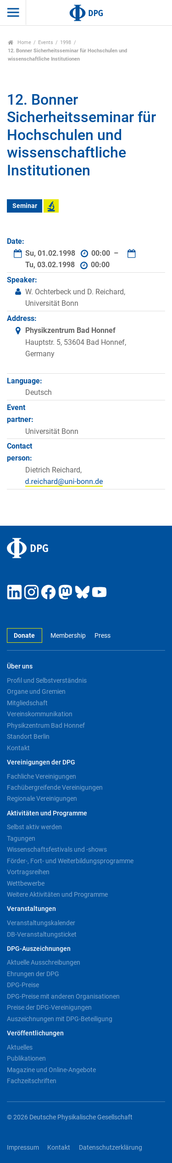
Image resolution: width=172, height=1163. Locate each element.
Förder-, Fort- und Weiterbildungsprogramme (70, 861)
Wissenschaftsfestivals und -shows (57, 849)
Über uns (20, 666)
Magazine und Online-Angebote (51, 1069)
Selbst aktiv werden (34, 827)
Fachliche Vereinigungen (41, 776)
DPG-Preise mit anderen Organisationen (63, 996)
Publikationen (26, 1058)
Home (19, 42)
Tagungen (21, 838)
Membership (68, 636)
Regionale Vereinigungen (42, 798)
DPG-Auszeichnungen (39, 949)
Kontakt (18, 748)
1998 (65, 42)
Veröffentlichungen (35, 1033)
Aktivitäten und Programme (47, 813)
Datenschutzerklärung (110, 1148)
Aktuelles (20, 1047)
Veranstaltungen (31, 909)
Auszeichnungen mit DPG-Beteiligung (59, 1019)
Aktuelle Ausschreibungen (43, 962)
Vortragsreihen (28, 872)
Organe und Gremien (36, 691)
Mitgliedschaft (27, 703)
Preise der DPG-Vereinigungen (49, 1007)
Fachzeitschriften (31, 1080)
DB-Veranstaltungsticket (42, 934)
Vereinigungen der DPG (41, 762)
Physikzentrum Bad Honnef (46, 725)
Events (45, 42)
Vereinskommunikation (39, 714)
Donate (24, 636)
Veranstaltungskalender (41, 923)
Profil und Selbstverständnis (47, 680)
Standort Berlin (28, 736)
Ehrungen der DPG (33, 974)
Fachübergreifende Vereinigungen (55, 787)
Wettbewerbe (25, 883)
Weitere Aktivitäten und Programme (57, 894)
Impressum (23, 1148)
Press (102, 636)
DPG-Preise (23, 985)
